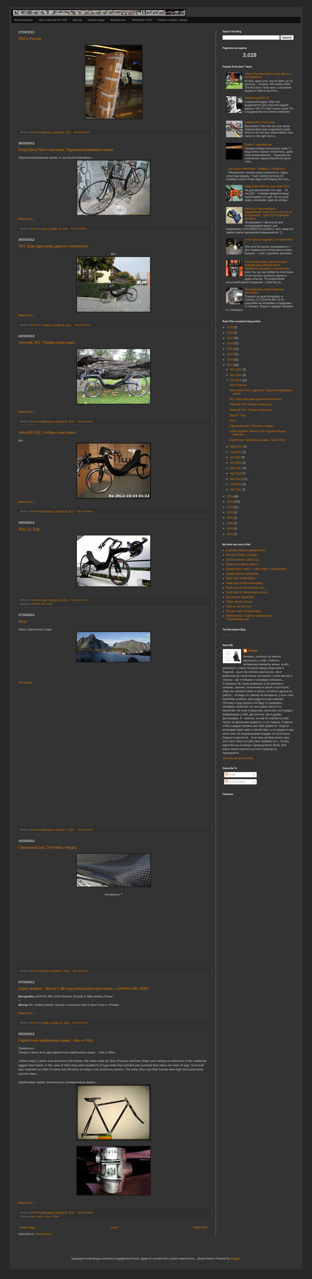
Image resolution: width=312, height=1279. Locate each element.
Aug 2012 (236, 452)
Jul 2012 (235, 457)
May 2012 (236, 468)
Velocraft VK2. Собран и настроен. (47, 432)
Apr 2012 (236, 473)
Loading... (229, 635)
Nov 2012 (236, 375)
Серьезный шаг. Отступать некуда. (47, 847)
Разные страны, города (172, 20)
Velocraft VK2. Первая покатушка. (46, 342)
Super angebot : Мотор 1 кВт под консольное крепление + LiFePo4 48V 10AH (83, 989)
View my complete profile (238, 758)
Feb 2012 (236, 484)
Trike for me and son (238, 606)
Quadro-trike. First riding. (260, 122)
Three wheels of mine (239, 601)
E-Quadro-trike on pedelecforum (245, 550)
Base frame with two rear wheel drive (267, 186)
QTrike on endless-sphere (242, 564)
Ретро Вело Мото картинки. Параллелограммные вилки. (66, 150)
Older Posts (200, 1227)
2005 (230, 528)
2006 (230, 523)
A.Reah (252, 650)
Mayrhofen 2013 (142, 20)
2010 (230, 501)
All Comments (235, 781)
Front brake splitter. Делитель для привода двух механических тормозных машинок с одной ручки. (267, 265)
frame (49, 1216)
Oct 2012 (236, 380)
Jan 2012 (236, 489)
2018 (230, 332)
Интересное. (118, 20)
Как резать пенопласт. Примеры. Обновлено (256, 168)
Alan (32, 1216)
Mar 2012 (236, 479)
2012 (230, 365)
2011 (230, 496)
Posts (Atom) (43, 1234)
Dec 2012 (236, 369)
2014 (230, 354)
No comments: (82, 132)
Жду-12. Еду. (29, 529)
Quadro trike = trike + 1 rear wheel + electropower (256, 569)
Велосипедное (23, 20)
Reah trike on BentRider (240, 578)
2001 (230, 534)
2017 (230, 338)
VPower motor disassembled (243, 611)
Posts (230, 774)
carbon (40, 1216)
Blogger (235, 1258)
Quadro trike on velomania (242, 573)
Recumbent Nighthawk (240, 597)
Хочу (22, 621)
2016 (230, 343)
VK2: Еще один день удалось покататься (53, 246)
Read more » (26, 219)
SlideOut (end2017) (257, 98)
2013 (230, 359)
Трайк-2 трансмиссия (258, 144)
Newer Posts (27, 1227)
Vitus (56, 1216)
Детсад (77, 20)
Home (114, 1227)
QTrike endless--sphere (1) (242, 559)
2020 (230, 327)
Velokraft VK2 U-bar (41, 603)
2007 (230, 517)
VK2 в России (29, 39)
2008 (230, 512)
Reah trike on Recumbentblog (244, 583)
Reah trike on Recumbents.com (245, 587)
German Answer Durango (241, 555)
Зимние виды (96, 20)
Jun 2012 (236, 462)
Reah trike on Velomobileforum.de (246, 592)
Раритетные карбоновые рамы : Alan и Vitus (55, 1040)
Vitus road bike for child (53, 20)
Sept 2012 (236, 446)
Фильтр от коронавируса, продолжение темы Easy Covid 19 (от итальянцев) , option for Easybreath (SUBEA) (268, 213)
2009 (230, 507)
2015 (230, 348)
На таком (24, 682)
